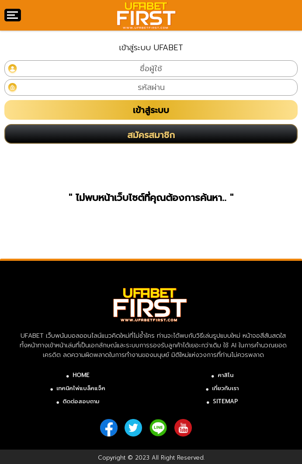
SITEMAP (225, 401)
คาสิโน (225, 375)
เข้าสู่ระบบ (151, 110)
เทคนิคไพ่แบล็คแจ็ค (80, 388)
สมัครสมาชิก (151, 135)
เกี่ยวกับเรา (225, 388)
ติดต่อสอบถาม (80, 401)
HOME (81, 375)
